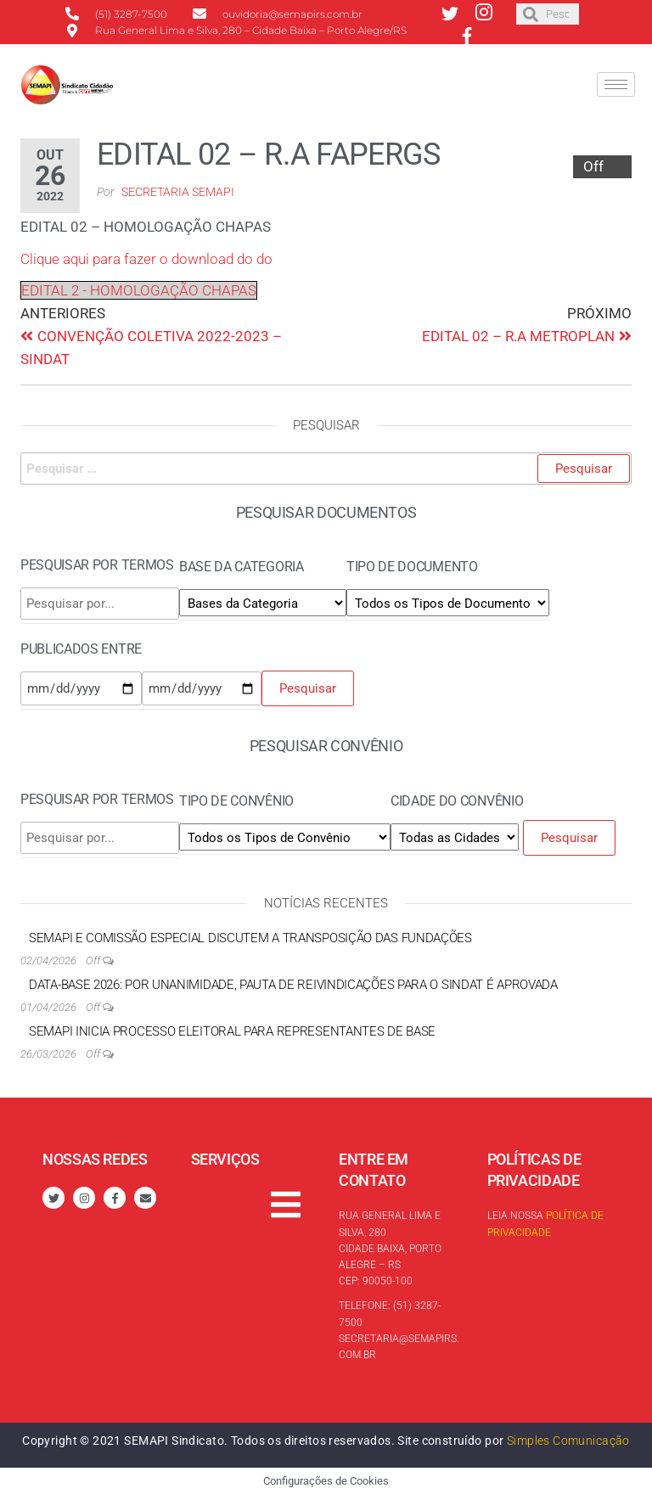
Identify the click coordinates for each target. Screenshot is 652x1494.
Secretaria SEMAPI (177, 192)
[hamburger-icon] (616, 84)
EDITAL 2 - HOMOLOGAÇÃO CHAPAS (138, 290)
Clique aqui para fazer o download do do (146, 258)
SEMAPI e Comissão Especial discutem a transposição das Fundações (250, 938)
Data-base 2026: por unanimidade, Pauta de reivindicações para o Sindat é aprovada (293, 984)
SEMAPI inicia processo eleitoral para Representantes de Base (232, 1031)
